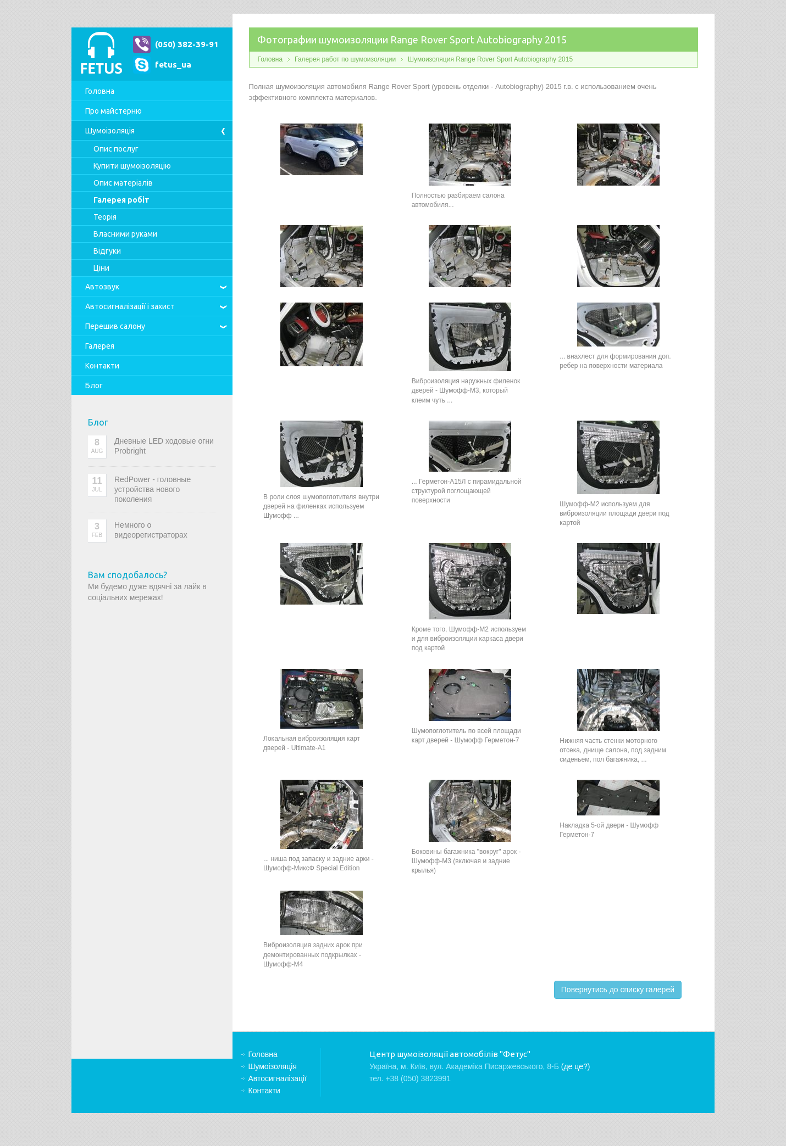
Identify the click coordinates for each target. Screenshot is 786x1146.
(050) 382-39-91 (187, 44)
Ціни (101, 268)
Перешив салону (115, 326)
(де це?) (575, 1066)
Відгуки (107, 251)
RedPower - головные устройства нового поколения (152, 489)
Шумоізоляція (110, 130)
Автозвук (102, 286)
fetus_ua (173, 64)
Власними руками (125, 234)
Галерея (99, 346)
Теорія (105, 217)
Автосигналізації (130, 306)
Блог (94, 385)
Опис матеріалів (123, 182)
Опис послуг (116, 148)
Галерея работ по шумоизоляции (345, 59)
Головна (99, 91)
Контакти (102, 365)
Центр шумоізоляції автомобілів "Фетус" (101, 54)
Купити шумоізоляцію (132, 165)
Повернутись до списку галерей (617, 989)
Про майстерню (113, 111)
